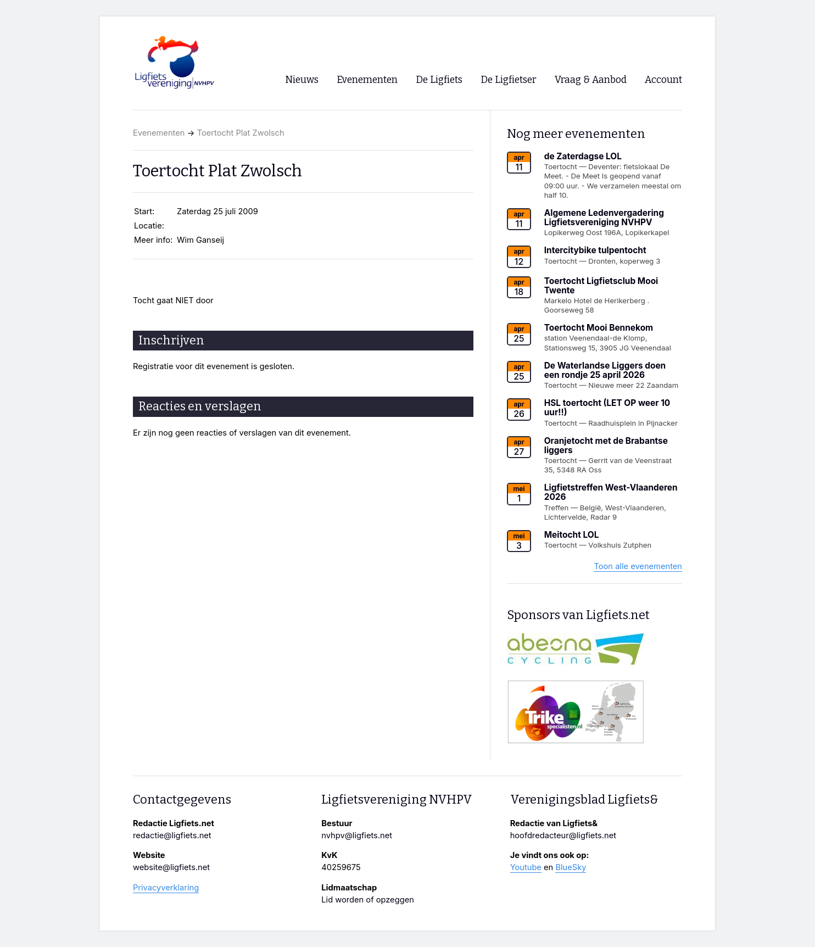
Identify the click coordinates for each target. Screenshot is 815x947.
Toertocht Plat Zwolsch (240, 133)
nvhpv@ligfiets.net (356, 835)
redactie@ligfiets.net (172, 835)
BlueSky (570, 867)
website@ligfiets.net (171, 867)
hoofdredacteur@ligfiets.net (563, 835)
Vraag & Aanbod (591, 80)
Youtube (526, 867)
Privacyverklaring (166, 888)
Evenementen (159, 133)
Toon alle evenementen (638, 566)
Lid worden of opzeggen (367, 900)
